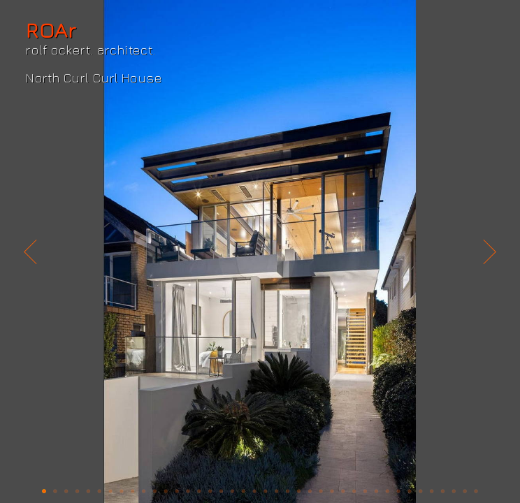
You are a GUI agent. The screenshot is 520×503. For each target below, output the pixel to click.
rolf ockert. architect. (91, 50)
